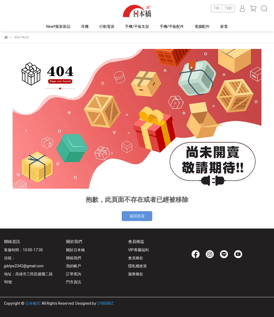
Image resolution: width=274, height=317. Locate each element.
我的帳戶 (73, 266)
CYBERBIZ (105, 303)
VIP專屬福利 (138, 250)
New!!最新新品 (58, 26)
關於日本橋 (75, 250)
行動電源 (106, 26)
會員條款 (135, 258)
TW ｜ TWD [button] (223, 8)
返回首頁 (137, 216)
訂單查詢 (73, 274)
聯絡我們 (73, 258)
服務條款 (135, 274)
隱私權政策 (137, 266)
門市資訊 (73, 282)
